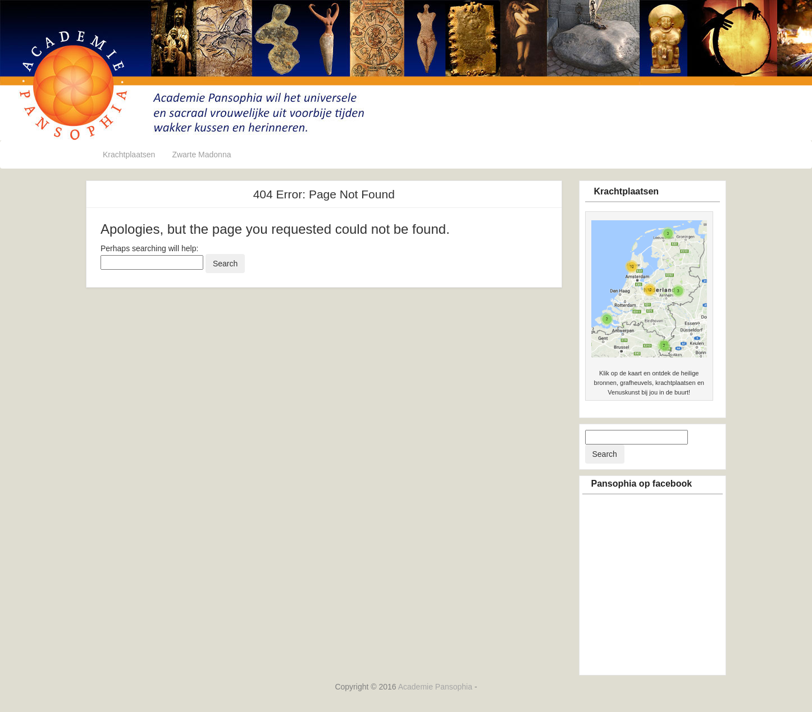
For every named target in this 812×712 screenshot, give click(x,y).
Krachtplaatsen (129, 154)
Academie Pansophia (436, 686)
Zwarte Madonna (201, 154)
